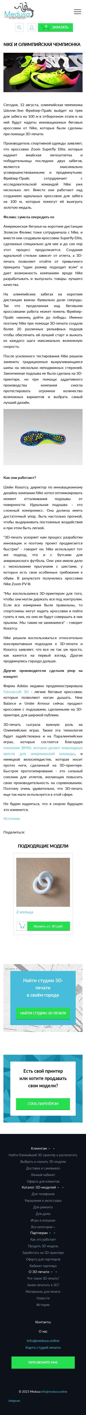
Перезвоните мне (43, 1362)
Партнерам (39, 1233)
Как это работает (43, 1239)
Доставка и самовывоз (43, 1168)
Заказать (60, 27)
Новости (43, 1298)
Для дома (43, 1214)
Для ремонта (43, 1207)
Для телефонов (43, 1194)
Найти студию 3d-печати (43, 1013)
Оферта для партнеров (43, 1259)
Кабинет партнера (43, 1266)
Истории (43, 1305)
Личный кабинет (43, 1175)
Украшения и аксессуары (43, 1200)
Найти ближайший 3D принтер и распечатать (43, 1155)
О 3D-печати (39, 1272)
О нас (43, 1331)
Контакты (43, 1322)
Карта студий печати (43, 1347)
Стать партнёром (43, 1104)
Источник (11, 818)
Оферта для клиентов (43, 1181)
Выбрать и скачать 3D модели (43, 1162)
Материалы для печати (43, 1291)
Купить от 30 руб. (48, 926)
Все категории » (43, 1227)
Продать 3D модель (43, 1246)
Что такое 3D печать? (43, 1278)
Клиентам (39, 1148)
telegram (14, 1400)
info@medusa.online (43, 1340)
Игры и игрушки (43, 1220)
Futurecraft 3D (16, 691)
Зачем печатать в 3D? (43, 1285)
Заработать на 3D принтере (43, 1253)
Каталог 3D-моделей (39, 1187)
